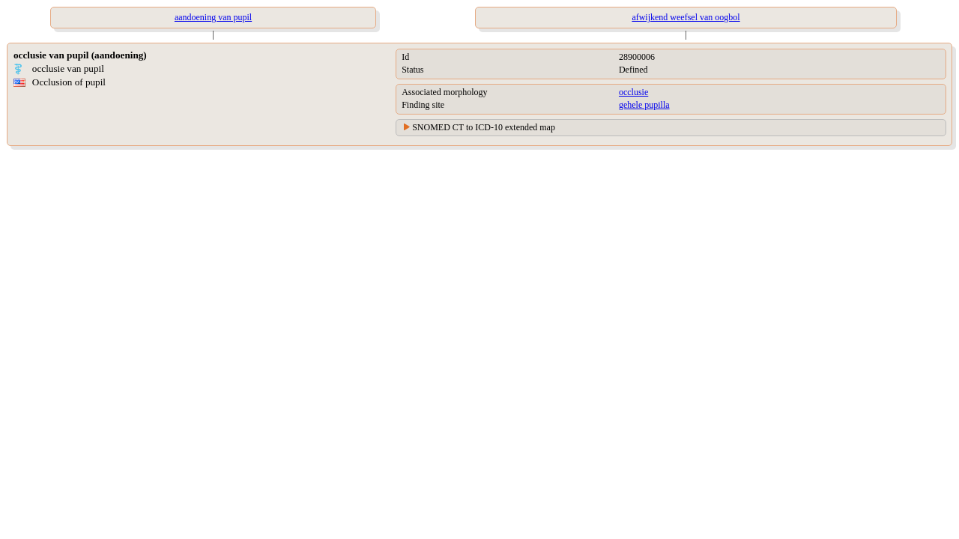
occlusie (633, 92)
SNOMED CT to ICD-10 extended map (483, 127)
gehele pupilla (644, 105)
